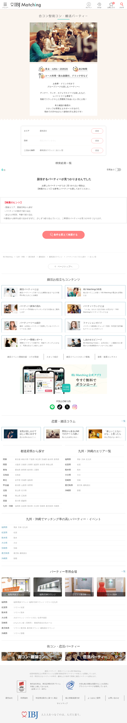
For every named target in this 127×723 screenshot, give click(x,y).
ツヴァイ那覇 (19, 631)
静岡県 (24, 468)
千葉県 (32, 457)
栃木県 (50, 457)
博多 (79, 457)
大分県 (36, 504)
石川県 (24, 488)
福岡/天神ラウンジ (36, 600)
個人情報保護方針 (64, 695)
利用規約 (23, 695)
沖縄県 (56, 504)
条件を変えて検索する (63, 235)
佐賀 (79, 462)
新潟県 (17, 483)
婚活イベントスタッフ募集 (77, 356)
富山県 (17, 488)
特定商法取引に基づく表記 (42, 695)
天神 (83, 457)
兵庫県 (30, 462)
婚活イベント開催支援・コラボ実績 (31, 356)
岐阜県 (30, 468)
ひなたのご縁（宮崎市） (23, 621)
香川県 (17, 499)
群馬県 (56, 457)
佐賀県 (24, 504)
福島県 (30, 478)
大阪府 (17, 462)
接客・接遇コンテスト (101, 356)
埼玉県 (38, 457)
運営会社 (12, 695)
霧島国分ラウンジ (47, 626)
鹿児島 (79, 483)
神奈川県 (24, 457)
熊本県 (30, 504)
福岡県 (17, 504)
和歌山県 (49, 462)
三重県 (36, 468)
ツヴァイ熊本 (19, 610)
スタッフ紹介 (56, 356)
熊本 (79, 468)
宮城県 (24, 478)
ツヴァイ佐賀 (19, 605)
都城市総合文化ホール (43, 621)
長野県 (30, 483)
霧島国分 (86, 483)
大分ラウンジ (19, 615)
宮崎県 (42, 504)
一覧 (123, 419)
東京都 (17, 457)
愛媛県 (24, 499)
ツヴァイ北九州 (51, 600)
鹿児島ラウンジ (33, 626)
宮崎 (79, 478)
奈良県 (42, 462)
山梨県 (24, 483)
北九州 (88, 457)
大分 (79, 473)
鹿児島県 (49, 504)
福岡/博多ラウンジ (21, 600)
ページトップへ (65, 266)
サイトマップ (113, 695)
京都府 (24, 462)
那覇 (79, 488)
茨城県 (44, 457)
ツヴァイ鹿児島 (20, 626)
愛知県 (17, 468)
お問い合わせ (98, 695)
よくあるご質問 (82, 695)
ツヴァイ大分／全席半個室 (36, 615)
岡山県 (17, 493)
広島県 (24, 493)
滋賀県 (36, 462)
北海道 (17, 473)
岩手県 (17, 478)
